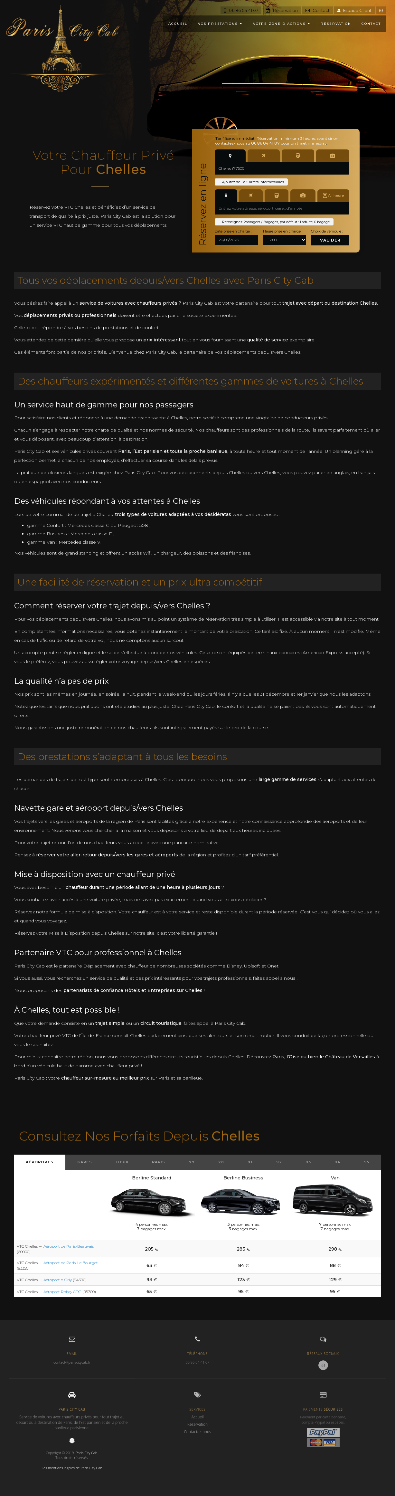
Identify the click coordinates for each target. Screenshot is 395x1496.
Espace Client (354, 10)
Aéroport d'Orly (57, 1279)
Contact (318, 10)
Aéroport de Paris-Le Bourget (70, 1262)
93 (308, 1162)
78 (221, 1162)
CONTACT (371, 24)
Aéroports (39, 1162)
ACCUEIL (177, 24)
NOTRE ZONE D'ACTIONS (281, 24)
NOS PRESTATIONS (220, 24)
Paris (158, 1162)
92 (279, 1162)
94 (337, 1162)
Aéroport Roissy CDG (62, 1291)
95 (366, 1162)
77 (192, 1162)
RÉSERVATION (336, 24)
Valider (330, 240)
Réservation (282, 10)
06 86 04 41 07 (241, 10)
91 (250, 1162)
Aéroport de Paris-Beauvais (68, 1246)
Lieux (122, 1162)
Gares (84, 1162)
